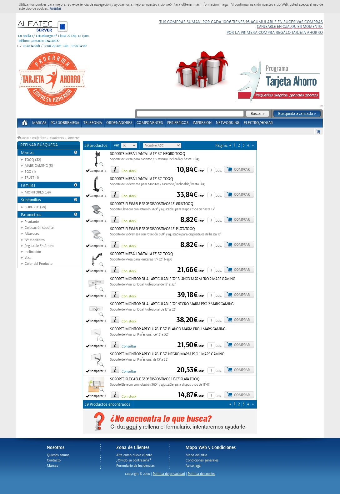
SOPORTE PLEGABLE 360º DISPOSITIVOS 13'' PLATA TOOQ (152, 229)
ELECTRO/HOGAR (258, 123)
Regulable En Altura (39, 246)
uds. (219, 170)
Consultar (129, 346)
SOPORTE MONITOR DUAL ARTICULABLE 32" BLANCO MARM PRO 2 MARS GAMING (172, 279)
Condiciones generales (202, 460)
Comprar (242, 169)
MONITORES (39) (38, 192)
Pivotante (32, 222)
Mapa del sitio (196, 455)
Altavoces (32, 234)
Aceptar (55, 9)
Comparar (96, 171)
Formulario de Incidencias (135, 466)
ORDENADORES (119, 123)
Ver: (117, 145)
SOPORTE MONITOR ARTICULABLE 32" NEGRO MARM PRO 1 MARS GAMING (167, 354)
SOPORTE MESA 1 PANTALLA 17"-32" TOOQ (141, 179)
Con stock (129, 171)
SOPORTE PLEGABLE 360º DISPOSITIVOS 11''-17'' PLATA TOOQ (154, 379)
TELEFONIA (92, 123)
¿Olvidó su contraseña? (133, 460)
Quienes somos (58, 455)
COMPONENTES (150, 123)
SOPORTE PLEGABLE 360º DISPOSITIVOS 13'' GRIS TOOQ (151, 204)
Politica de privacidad (169, 474)
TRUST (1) (32, 178)
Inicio (23, 138)
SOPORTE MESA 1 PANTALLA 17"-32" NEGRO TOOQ (147, 154)
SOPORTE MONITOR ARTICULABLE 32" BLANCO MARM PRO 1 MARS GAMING (168, 329)
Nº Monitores (35, 240)
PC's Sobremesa (65, 123)
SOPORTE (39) (35, 207)
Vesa (28, 258)
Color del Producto (38, 264)
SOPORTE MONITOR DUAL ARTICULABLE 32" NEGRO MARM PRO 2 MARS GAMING (172, 304)
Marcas (39, 123)
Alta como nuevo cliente (134, 455)
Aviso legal (194, 466)
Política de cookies (201, 474)
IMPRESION (202, 123)
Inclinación (33, 252)
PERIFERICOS (177, 123)
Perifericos (39, 138)
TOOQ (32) (33, 160)
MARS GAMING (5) (39, 166)
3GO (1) (30, 172)
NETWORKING (227, 123)
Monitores (56, 138)
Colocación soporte (39, 228)
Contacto (54, 460)
